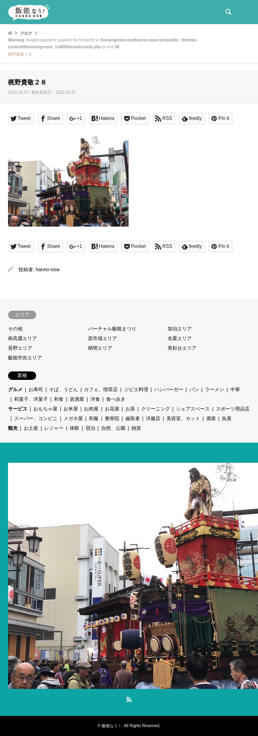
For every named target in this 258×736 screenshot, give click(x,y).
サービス (17, 409)
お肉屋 (91, 409)
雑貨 (136, 428)
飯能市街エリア (25, 358)
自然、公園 (113, 428)
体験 (74, 428)
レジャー (53, 428)
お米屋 (70, 409)
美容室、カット (183, 418)
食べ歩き (115, 399)
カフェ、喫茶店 (101, 389)
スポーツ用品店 (233, 409)
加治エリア (180, 329)
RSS (129, 699)
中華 (235, 389)
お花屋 (112, 409)
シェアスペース (193, 409)
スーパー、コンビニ (35, 418)
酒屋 (211, 418)
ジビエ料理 (136, 389)
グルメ (15, 389)
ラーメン (214, 389)
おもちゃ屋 (45, 409)
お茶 (130, 409)
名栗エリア (180, 338)
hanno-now (47, 269)
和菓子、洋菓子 (31, 399)
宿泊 (90, 428)
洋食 (95, 399)
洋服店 (153, 418)
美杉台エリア (182, 348)
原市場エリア (102, 338)
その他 (15, 329)
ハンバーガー (168, 389)
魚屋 (226, 418)
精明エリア (100, 348)
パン (194, 389)
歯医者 (132, 418)
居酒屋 (77, 399)
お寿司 (36, 389)
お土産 (31, 428)
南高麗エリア (22, 338)
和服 (93, 418)
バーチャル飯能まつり (112, 329)
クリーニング (155, 409)
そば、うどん (63, 389)
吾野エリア (20, 348)
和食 (58, 399)
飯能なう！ (112, 726)
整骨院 (112, 418)
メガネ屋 (73, 418)
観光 (13, 428)
